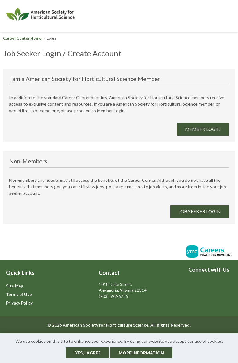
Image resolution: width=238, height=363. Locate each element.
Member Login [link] (203, 129)
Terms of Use (19, 294)
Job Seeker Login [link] (200, 211)
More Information (141, 352)
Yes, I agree (88, 352)
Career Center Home (22, 38)
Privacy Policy (19, 303)
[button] (233, 16)
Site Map (14, 285)
